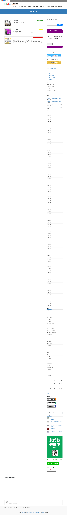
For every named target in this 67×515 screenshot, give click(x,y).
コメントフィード (52, 77)
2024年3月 (49, 165)
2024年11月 (49, 148)
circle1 (48, 310)
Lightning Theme (29, 512)
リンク (49, 0)
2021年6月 (49, 237)
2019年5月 (49, 292)
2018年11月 (49, 305)
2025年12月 (49, 121)
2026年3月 (49, 115)
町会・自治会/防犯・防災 (51, 365)
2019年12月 (49, 277)
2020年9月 (49, 257)
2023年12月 (49, 172)
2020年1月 (49, 274)
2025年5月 (49, 134)
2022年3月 (49, 218)
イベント (40, 29)
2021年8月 (49, 233)
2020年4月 (49, 268)
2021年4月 (49, 242)
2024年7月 (49, 156)
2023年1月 (49, 196)
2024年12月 (49, 145)
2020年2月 (49, 272)
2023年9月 (49, 178)
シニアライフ (49, 321)
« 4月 (48, 393)
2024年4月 (49, 163)
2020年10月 (49, 255)
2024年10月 (49, 150)
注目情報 (48, 356)
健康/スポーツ (49, 343)
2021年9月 (49, 231)
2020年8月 (49, 259)
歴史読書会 (53, 428)
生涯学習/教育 (49, 363)
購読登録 (50, 44)
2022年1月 (49, 222)
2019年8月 (49, 285)
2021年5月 (49, 239)
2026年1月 (49, 119)
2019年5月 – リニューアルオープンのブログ (54, 104)
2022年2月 (49, 220)
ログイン (50, 73)
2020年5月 (49, 266)
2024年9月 (49, 152)
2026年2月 (49, 117)
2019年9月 (49, 283)
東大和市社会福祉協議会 (51, 68)
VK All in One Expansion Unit (37, 512)
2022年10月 (49, 202)
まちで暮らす (23, 0)
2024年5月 (49, 161)
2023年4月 (49, 189)
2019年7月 (49, 288)
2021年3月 (49, 244)
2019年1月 (49, 301)
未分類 (48, 354)
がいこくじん (34, 0)
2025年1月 (49, 143)
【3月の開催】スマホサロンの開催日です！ (54, 92)
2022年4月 (49, 215)
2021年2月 (49, 246)
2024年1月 (49, 169)
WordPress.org (52, 79)
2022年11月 (49, 200)
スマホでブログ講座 (50, 323)
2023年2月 (49, 193)
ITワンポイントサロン (50, 312)
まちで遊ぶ (18, 0)
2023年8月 (49, 180)
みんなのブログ (39, 1)
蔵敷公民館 (49, 369)
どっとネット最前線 (50, 328)
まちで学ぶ (29, 0)
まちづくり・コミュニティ (51, 332)
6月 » (62, 393)
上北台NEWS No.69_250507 (19, 22)
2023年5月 (49, 187)
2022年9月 (49, 204)
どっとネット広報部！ (9, 507)
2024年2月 (49, 167)
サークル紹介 (49, 319)
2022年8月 (49, 207)
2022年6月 (49, 211)
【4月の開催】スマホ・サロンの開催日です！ (54, 86)
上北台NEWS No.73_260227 (51, 90)
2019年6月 (49, 290)
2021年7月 (49, 235)
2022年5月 (49, 213)
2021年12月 (49, 224)
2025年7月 (49, 130)
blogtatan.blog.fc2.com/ (13, 503)
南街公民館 (49, 350)
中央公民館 (49, 339)
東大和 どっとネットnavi (52, 19)
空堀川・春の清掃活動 (50, 84)
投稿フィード (51, 75)
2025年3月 (49, 139)
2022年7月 (49, 209)
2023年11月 (49, 174)
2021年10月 (49, 228)
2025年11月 (49, 123)
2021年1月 (49, 248)
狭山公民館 (49, 358)
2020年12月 (49, 250)
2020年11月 (49, 253)
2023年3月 (49, 191)
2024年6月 (49, 158)
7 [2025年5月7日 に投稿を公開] (52, 383)
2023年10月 (49, 176)
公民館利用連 (49, 345)
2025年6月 (49, 132)
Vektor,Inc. (43, 512)
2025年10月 (49, 126)
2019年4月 (49, 294)
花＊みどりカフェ (17, 31)
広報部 (48, 352)
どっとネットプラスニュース (37, 37)
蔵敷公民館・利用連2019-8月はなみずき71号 (54, 98)
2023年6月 (49, 185)
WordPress (23, 512)
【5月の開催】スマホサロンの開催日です (22, 40)
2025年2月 (49, 141)
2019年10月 (49, 281)
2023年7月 (49, 183)
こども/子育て (49, 317)
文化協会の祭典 (49, 88)
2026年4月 (49, 113)
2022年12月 (49, 198)
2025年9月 (49, 128)
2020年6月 (49, 263)
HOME (5, 1)
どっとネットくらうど (17, 507)
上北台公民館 (40, 20)
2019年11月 (49, 279)
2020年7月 (49, 261)
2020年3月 (49, 270)
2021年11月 (49, 226)
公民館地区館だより (50, 347)
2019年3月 (49, 296)
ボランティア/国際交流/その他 (52, 330)
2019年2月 (49, 298)
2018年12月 (49, 303)
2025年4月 (49, 137)
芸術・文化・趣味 (50, 367)
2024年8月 (49, 154)
